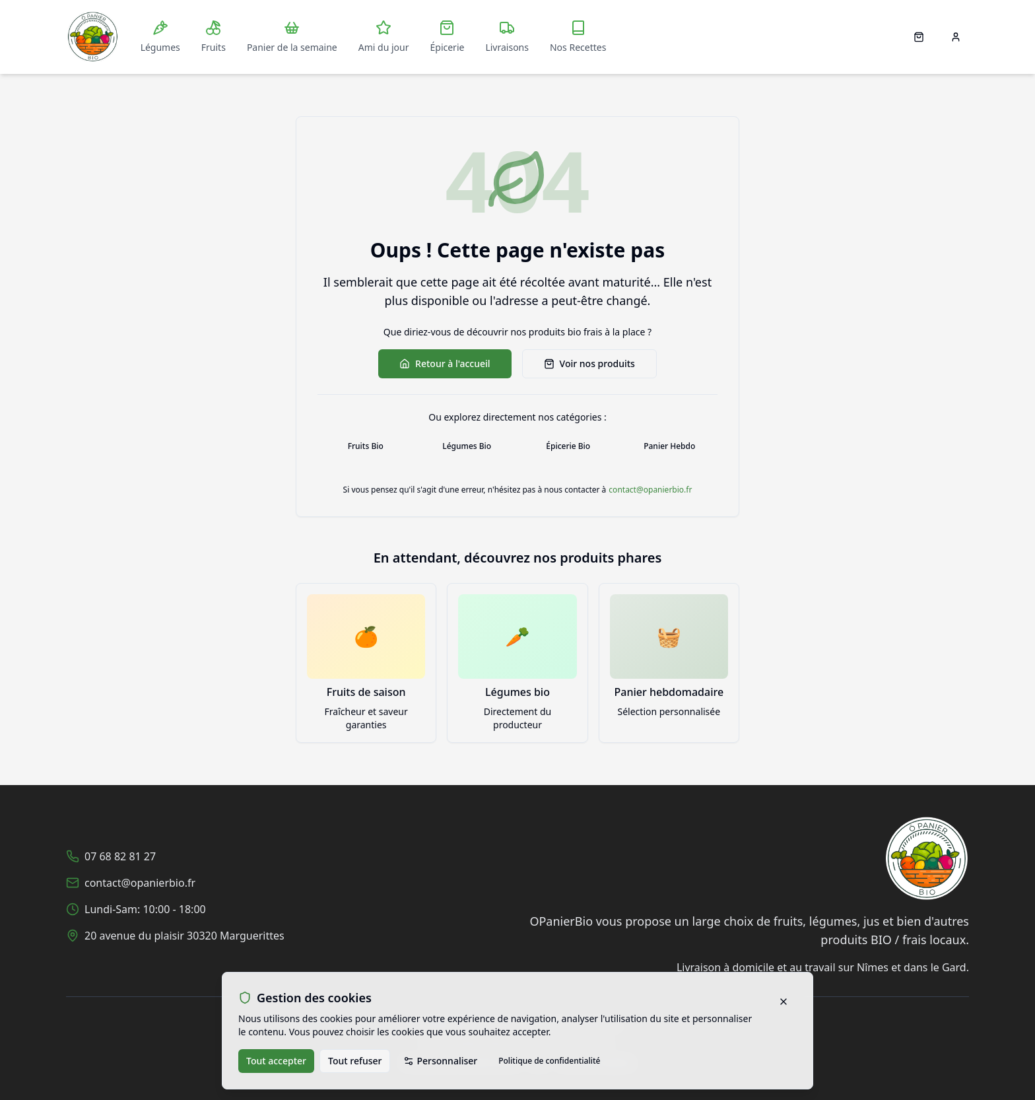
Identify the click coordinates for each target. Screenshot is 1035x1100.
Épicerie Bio (568, 446)
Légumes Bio (466, 446)
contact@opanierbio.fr (650, 489)
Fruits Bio (366, 446)
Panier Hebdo (669, 446)
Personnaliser (440, 1060)
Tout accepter (276, 1060)
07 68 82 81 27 (120, 856)
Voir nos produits (589, 363)
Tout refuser (355, 1060)
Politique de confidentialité (549, 1060)
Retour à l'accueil (444, 363)
